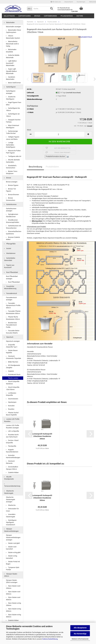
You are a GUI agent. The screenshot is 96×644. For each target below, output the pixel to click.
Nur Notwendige (80, 634)
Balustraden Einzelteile (11, 51)
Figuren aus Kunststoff (9, 266)
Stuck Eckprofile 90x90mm (12, 383)
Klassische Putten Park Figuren (13, 152)
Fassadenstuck (10, 293)
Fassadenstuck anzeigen (11, 299)
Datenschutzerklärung (50, 639)
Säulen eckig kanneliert (11, 557)
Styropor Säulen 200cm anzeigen (11, 581)
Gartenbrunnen (50, 16)
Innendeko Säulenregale (10, 515)
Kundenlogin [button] (80, 2)
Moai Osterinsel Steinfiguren (12, 126)
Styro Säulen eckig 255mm (13, 604)
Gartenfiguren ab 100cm (13, 115)
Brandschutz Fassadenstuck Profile (11, 325)
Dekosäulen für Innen (12, 510)
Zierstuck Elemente (10, 462)
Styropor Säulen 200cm (10, 575)
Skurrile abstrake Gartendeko (13, 161)
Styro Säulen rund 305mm (13, 593)
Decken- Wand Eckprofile (12, 441)
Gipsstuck (8, 337)
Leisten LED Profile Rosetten (11, 420)
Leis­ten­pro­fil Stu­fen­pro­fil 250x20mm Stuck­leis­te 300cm (42, 436)
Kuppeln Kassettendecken (12, 451)
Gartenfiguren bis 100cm (13, 109)
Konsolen (10, 406)
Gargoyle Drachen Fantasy (13, 121)
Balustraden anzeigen (13, 27)
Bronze (37, 16)
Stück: (29, 130)
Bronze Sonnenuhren (10, 199)
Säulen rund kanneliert (11, 548)
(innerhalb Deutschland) (73, 92)
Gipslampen (11, 402)
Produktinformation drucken (55, 156)
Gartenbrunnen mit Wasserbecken (13, 227)
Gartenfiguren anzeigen (10, 92)
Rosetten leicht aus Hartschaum (12, 436)
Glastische (11, 505)
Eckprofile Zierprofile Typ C (11, 346)
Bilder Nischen (12, 362)
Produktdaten (52, 166)
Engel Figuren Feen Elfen (13, 103)
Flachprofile (11, 446)
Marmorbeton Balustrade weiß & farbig (12, 44)
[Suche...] (29, 8)
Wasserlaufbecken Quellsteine (13, 232)
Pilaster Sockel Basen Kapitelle (12, 414)
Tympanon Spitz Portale (12, 568)
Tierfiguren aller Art (13, 156)
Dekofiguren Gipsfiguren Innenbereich (11, 522)
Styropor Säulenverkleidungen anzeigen (13, 537)
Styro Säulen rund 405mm (13, 598)
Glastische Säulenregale (9, 492)
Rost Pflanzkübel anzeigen (12, 277)
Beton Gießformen (13, 83)
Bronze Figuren (12, 185)
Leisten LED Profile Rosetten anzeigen (12, 426)
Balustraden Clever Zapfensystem (13, 31)
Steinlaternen (9, 253)
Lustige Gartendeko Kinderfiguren (10, 145)
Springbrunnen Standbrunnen (12, 215)
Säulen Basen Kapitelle (12, 352)
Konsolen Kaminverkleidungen (13, 456)
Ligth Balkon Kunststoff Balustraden (11, 63)
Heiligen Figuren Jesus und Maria (12, 138)
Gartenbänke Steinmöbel (9, 259)
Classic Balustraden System (13, 37)
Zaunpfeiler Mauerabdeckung (10, 287)
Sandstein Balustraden (10, 78)
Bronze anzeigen (11, 182)
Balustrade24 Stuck (85, 37)
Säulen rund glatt (13, 543)
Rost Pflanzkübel (11, 272)
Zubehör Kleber (12, 472)
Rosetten (10, 409)
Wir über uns (56, 2)
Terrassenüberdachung (12, 485)
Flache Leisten (12, 378)
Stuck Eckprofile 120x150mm (12, 388)
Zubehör (10, 371)
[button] (69, 2)
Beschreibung (35, 166)
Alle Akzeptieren (80, 628)
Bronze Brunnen (12, 194)
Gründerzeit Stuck (13, 374)
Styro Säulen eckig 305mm (13, 610)
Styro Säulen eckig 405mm (13, 616)
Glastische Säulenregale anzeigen (10, 499)
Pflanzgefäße (67, 16)
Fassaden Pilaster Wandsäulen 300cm (13, 312)
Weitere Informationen (80, 639)
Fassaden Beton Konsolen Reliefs (12, 332)
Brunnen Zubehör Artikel (13, 238)
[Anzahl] (59, 134)
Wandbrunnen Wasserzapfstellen (12, 221)
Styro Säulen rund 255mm (13, 587)
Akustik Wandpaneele (9, 478)
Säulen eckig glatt (13, 552)
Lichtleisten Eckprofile (11, 394)
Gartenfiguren (24, 16)
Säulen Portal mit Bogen (13, 563)
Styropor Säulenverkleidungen (11, 530)
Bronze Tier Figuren (11, 190)
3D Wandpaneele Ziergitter (13, 366)
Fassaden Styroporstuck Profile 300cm (13, 305)
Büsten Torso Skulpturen (11, 172)
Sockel (7, 248)
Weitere (79, 16)
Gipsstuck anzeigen (13, 341)
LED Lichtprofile (12, 431)
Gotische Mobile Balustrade (12, 56)
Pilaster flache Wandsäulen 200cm (13, 318)
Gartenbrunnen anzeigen (11, 210)
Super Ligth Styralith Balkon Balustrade (11, 71)
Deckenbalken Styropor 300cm (12, 468)
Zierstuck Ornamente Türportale (13, 357)
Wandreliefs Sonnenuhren (11, 167)
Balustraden (9, 16)
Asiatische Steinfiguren (10, 98)
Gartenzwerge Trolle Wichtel (12, 132)
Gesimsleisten (12, 399)
